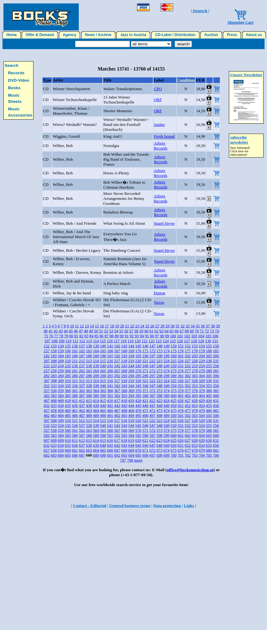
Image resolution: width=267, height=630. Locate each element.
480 (209, 410)
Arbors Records (160, 145)
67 (182, 331)
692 (117, 455)
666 (110, 450)
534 (61, 425)
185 (68, 355)
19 (117, 326)
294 (131, 375)
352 (188, 385)
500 (174, 415)
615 (103, 440)
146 (145, 345)
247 (152, 365)
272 (152, 370)
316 (110, 380)
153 (195, 345)
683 (54, 455)
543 (124, 425)
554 (202, 425)
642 (117, 445)
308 (54, 380)
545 (138, 425)
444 (131, 405)
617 (117, 440)
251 (181, 365)
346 (145, 385)
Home (11, 35)
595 (138, 435)
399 (166, 395)
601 (181, 435)
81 (76, 335)
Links (189, 505)
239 (96, 365)
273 (159, 370)
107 (47, 340)
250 (174, 365)
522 (152, 420)
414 (96, 400)
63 (161, 331)
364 (96, 390)
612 (82, 440)
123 (159, 340)
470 (138, 410)
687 (82, 455)
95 (147, 335)
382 (46, 395)
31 (178, 326)
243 (124, 365)
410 (68, 400)
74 (217, 331)
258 (54, 370)
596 (145, 435)
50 (96, 331)
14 (92, 326)
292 (117, 375)
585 (68, 435)
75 (46, 335)
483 (54, 415)
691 (110, 455)
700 (174, 455)
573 (159, 430)
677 (188, 450)
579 (202, 430)
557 (46, 430)
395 (138, 395)
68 (187, 331)
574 (166, 430)
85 (97, 335)
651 (181, 445)
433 (54, 405)
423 (159, 400)
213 (89, 360)
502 (188, 415)
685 (68, 455)
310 (68, 380)
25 (147, 326)
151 (181, 345)
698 (159, 455)
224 (166, 360)
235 (68, 365)
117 (117, 340)
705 (209, 455)
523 (159, 420)
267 (117, 370)
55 (121, 331)
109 (62, 340)
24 (142, 326)
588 (89, 435)
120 (138, 340)
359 (61, 390)
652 (188, 445)
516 (110, 420)
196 (145, 355)
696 (145, 455)
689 (96, 455)
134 (61, 345)
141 (110, 345)
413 (89, 400)
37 (208, 326)
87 (107, 335)
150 (174, 345)
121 (144, 340)
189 (96, 355)
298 (159, 375)
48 (86, 331)
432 (46, 405)
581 (216, 430)
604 (202, 435)
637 (82, 445)
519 (131, 420)
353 (195, 385)
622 (152, 440)
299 (166, 375)
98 (162, 335)
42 (56, 331)
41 (51, 331)
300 (174, 375)
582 (46, 435)
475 (174, 410)
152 (188, 345)
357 (46, 390)
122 (152, 340)
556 (216, 425)
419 (131, 400)
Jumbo (159, 124)
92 (132, 335)
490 (103, 415)
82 (81, 335)
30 (173, 326)
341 (110, 385)
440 (103, 405)
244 (131, 365)
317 (117, 380)
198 (159, 355)
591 (110, 435)
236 (75, 365)
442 (117, 405)
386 (75, 395)
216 (110, 360)
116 (110, 340)
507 (47, 420)
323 (159, 380)
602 (188, 435)
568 (124, 430)
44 (66, 331)
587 (82, 435)
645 (138, 445)
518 (124, 420)
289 (96, 375)
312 (82, 380)
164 (96, 350)
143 (124, 345)
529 (202, 420)
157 (46, 350)
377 (188, 390)
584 (61, 435)
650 (174, 445)
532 (46, 425)
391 (110, 395)
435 (68, 405)
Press (232, 35)
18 (112, 326)
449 (166, 405)
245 (138, 365)
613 (89, 440)
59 (141, 331)
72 (207, 331)
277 (188, 370)
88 (111, 335)
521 (145, 420)
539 (96, 425)
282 (46, 375)
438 (89, 405)
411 (75, 400)
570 (138, 430)
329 (202, 380)
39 (218, 326)
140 (103, 345)
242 (117, 365)
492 (117, 415)
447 (152, 405)
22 (132, 326)
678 (195, 450)
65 (172, 331)
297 (152, 375)
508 (54, 420)
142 (117, 345)
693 (124, 455)
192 (117, 355)
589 (96, 435)
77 (56, 335)
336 (75, 385)
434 (61, 405)
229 (202, 360)
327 (188, 380)
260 (68, 370)
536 (75, 425)
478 (195, 410)
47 (81, 331)
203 (195, 355)
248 (159, 365)
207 (47, 360)
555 (209, 425)
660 (68, 450)
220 (138, 360)
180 (209, 350)
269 (131, 370)
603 (195, 435)
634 (61, 445)
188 (89, 355)
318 (124, 380)
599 (166, 435)
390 (103, 395)
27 (157, 326)
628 (195, 440)
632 (46, 445)
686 (75, 455)
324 (166, 380)
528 (195, 420)
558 (54, 430)
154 (202, 345)
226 (180, 360)
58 (136, 331)
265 (103, 370)
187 (82, 355)
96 (152, 335)
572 (152, 430)
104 (201, 335)
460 (68, 410)
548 (159, 425)
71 (202, 331)
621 (145, 440)
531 (216, 420)
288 (89, 375)
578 (195, 430)
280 (209, 370)
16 (102, 326)
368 (124, 390)
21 (127, 326)
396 (145, 395)
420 (138, 400)
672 (152, 450)
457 (46, 410)
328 (195, 380)
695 (138, 455)
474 (166, 410)
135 (68, 345)
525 (174, 420)
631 (216, 440)
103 (194, 335)
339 (96, 385)
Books (14, 87)
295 (138, 375)
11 (77, 326)
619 (131, 440)
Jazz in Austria (133, 35)
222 (152, 360)
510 (68, 420)
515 (103, 420)
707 (123, 460)
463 (89, 410)
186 (75, 355)
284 (61, 375)
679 (202, 450)
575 (174, 430)
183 (54, 355)
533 (54, 425)
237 (82, 365)
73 (212, 331)
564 (96, 430)
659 (61, 450)
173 (159, 350)
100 (173, 335)
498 (159, 415)
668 (124, 450)
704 (202, 455)
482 (46, 415)
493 (124, 415)
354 (202, 385)
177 (188, 350)
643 (124, 445)
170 (138, 350)
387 (82, 395)
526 (180, 420)
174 (166, 350)
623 (159, 440)
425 (174, 400)
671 (145, 450)
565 (103, 430)
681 (216, 450)
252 (188, 365)
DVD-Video (18, 80)
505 (209, 415)
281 (216, 370)
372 (152, 390)
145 (138, 345)
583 (54, 435)
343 (124, 385)
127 (187, 340)
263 (89, 370)
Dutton (159, 293)
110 (68, 340)
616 (110, 440)
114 (96, 340)
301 (181, 375)
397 (152, 395)
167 (117, 350)
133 (54, 345)
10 (72, 326)
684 (61, 455)
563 (89, 430)
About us (254, 35)
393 (124, 395)
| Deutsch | (200, 10)
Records (16, 73)
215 (103, 360)
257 (46, 370)
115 (103, 340)
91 (127, 335)
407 (47, 400)
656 (216, 445)
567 (117, 430)
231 (216, 360)
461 (75, 410)
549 (166, 425)
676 (181, 450)
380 (209, 390)
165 (103, 350)
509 (61, 420)
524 (166, 420)
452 (188, 405)
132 (46, 345)
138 (89, 345)
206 (216, 355)
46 (76, 331)
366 (110, 390)
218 (124, 360)
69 (192, 331)
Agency (69, 35)
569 (131, 430)
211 (75, 360)
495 (138, 415)
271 (145, 370)
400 (174, 395)
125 (173, 340)
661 (75, 450)
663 (89, 450)
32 (182, 326)
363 (89, 390)
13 (87, 326)
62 (156, 331)
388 (89, 395)
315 (103, 380)
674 (166, 450)
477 (188, 410)
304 (202, 375)
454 (202, 405)
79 (66, 335)
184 (61, 355)
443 (124, 405)
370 (138, 390)
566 (110, 430)
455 (209, 405)
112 (82, 340)
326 (180, 380)
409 (61, 400)
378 (195, 390)
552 (188, 425)
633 (54, 445)
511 (75, 420)
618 (124, 440)
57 (131, 331)
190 (103, 355)
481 (216, 410)
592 (117, 435)
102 (187, 335)
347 (152, 385)
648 (159, 445)
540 (103, 425)
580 (209, 430)
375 (174, 390)
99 (167, 335)
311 (75, 380)
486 (75, 415)
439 (96, 405)
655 (209, 445)
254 (202, 365)
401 (181, 395)
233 (54, 365)
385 (68, 395)
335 (68, 385)
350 (174, 385)
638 (89, 445)
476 (181, 410)
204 (202, 355)
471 (145, 410)
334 (61, 385)
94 (142, 335)
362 (82, 390)
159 (61, 350)
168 (124, 350)
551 (181, 425)
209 (61, 360)
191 (110, 355)
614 (96, 440)
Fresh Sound (164, 136)
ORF (158, 99)
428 (195, 400)
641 (110, 445)
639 (96, 445)
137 (82, 345)
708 (130, 460)
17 (107, 326)
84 (91, 335)
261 (75, 370)
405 (209, 395)
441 (110, 405)
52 (106, 331)
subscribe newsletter (239, 140)
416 (110, 400)
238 (89, 365)
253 (195, 365)
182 (46, 355)
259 (61, 370)
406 (216, 395)
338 (89, 385)
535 (68, 425)
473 (159, 410)
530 (209, 420)
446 (145, 405)
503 (195, 415)
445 (138, 405)
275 (174, 370)
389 (96, 395)
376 (181, 390)
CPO (158, 88)
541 (110, 425)
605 (209, 435)
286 (75, 375)
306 (216, 375)
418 (124, 400)
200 (174, 355)
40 (45, 331)
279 (202, 370)
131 (215, 340)
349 (166, 385)
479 (202, 410)
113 (89, 340)
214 (96, 360)
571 (145, 430)
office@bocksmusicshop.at (190, 469)
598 (159, 435)
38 (213, 326)
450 (174, 405)
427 (188, 400)
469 (131, 410)
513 (89, 420)
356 (216, 385)
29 (167, 326)
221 (145, 360)
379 (202, 390)
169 (131, 350)
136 (75, 345)
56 (126, 331)
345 (138, 385)
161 (75, 350)
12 (82, 326)
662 (82, 450)
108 (54, 340)
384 (61, 395)
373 (159, 390)
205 (209, 355)
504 (202, 415)
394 (131, 395)
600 (174, 435)
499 (166, 415)
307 (47, 380)
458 (54, 410)
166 (110, 350)
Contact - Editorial (89, 505)
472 (152, 410)
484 (61, 415)
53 (111, 331)
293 (124, 375)
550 (174, 425)
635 (68, 445)
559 (61, 430)
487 (82, 415)
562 (82, 430)
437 (82, 405)
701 (181, 455)
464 (96, 410)
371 (145, 390)
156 (216, 345)
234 (61, 365)
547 (152, 425)
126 (180, 340)
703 (195, 455)
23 (137, 326)
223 (159, 360)
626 (180, 440)
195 (138, 355)
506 (216, 415)
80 (71, 335)
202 (188, 355)
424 (166, 400)
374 (166, 390)
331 (216, 380)
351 (181, 385)
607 (47, 440)
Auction (211, 35)
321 (145, 380)
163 (89, 350)
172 (152, 350)
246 (145, 365)
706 (216, 455)
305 (209, 375)
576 (181, 430)
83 (86, 335)
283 (54, 375)
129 (201, 340)
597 (152, 435)
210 (68, 360)
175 (174, 350)
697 (152, 455)
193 (124, 355)
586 (75, 435)
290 (103, 375)
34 (193, 326)
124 (166, 340)
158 (54, 350)
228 (195, 360)
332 (46, 385)
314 (96, 380)
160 (68, 350)
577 (188, 430)
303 (195, 375)
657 (46, 450)
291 (110, 375)
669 (131, 450)
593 (124, 435)
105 (208, 335)
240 (103, 365)
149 (166, 345)
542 (117, 425)
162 (82, 350)
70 (197, 331)
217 (117, 360)
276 (181, 370)
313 (89, 380)
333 (54, 385)
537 (82, 425)
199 (166, 355)
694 (131, 455)
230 (209, 360)
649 (166, 445)
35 (198, 326)
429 (202, 400)
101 (180, 335)
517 (117, 420)
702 (188, 455)
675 (174, 450)
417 (117, 400)
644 (131, 445)
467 (117, 410)
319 (131, 380)
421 (145, 400)
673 (159, 450)
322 (152, 380)
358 (54, 390)
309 (61, 380)
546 (145, 425)
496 (145, 415)
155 (209, 345)
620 (138, 440)
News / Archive (98, 35)
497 (152, 415)
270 (138, 370)
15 (97, 326)
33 (187, 326)
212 (82, 360)
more (138, 460)
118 (124, 340)
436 (75, 405)
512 (82, 420)
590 (103, 435)
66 (177, 331)
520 (138, 420)
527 (188, 420)
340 (103, 385)
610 (68, 440)
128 (194, 340)
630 (209, 440)
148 (159, 345)
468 (124, 410)
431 (216, 400)
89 (117, 335)
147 (152, 345)
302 (188, 375)
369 (131, 390)
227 (188, 360)
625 (174, 440)
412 (82, 400)
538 (89, 425)
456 (216, 405)
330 (209, 380)
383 (54, 395)
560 (68, 430)
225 (174, 360)
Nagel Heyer (164, 223)
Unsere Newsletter (246, 74)
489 (96, 415)
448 (159, 405)
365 (103, 390)
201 (181, 355)
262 (82, 370)
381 (216, 390)
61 (151, 331)
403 (195, 395)
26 (152, 326)
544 (131, 425)
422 (152, 400)
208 (54, 360)
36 (203, 326)
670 (138, 450)
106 (215, 335)
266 (110, 370)
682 (46, 455)
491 (110, 415)
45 (71, 331)
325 (174, 380)
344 (131, 385)
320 (138, 380)
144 (131, 345)
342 (117, 385)
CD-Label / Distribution (175, 35)
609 (61, 440)
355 (209, 385)
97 (157, 335)
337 (82, 385)
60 (146, 331)
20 (122, 326)
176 (181, 350)
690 (103, 455)
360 (68, 390)
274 (166, 370)
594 (131, 435)
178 (195, 350)
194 (131, 355)
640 (103, 445)
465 (103, 410)
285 (68, 375)
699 (166, 455)
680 (209, 450)
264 (96, 370)
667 (117, 450)
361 (75, 390)
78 (61, 335)
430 (209, 400)
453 (195, 405)
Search (11, 65)
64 (166, 331)
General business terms (129, 505)
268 (124, 370)
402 (188, 395)
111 (75, 340)
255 (209, 365)
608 (54, 440)
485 (68, 415)
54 (116, 331)
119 (130, 340)
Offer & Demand (40, 35)
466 (110, 410)
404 (202, 395)
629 (202, 440)
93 (137, 335)
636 (75, 445)
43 (61, 331)
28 (162, 326)
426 (180, 400)
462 (82, 410)
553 (195, 425)
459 (61, 410)
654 (202, 445)
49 (91, 331)
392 (117, 395)
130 (208, 340)
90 (122, 335)
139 (96, 345)
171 (145, 350)
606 (216, 435)
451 (181, 405)
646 (145, 445)
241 (110, 365)
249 (166, 365)
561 (75, 430)
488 (89, 415)
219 (131, 360)
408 (54, 400)
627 (188, 440)
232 (46, 365)
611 (75, 440)
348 (159, 385)
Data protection (167, 505)
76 (51, 335)
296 (145, 375)
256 (216, 365)
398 (159, 395)
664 (96, 450)
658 (54, 450)
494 (131, 415)
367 (117, 390)
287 (82, 375)
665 (103, 450)
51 (101, 331)
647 (152, 445)
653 (195, 445)
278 (195, 370)
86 (102, 335)
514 (96, 420)
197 (152, 355)
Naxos (159, 302)
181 (216, 350)
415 (103, 400)
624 (166, 440)
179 (202, 350)
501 (181, 415)
